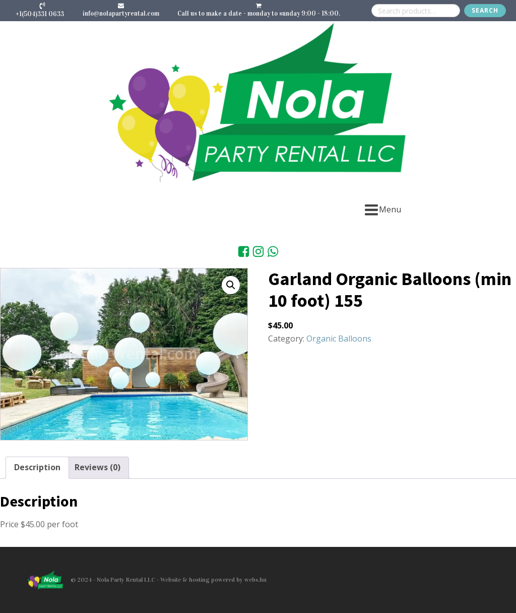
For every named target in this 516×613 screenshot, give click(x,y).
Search (485, 10)
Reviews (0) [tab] (97, 467)
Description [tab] (37, 467)
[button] (231, 285)
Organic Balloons (338, 338)
